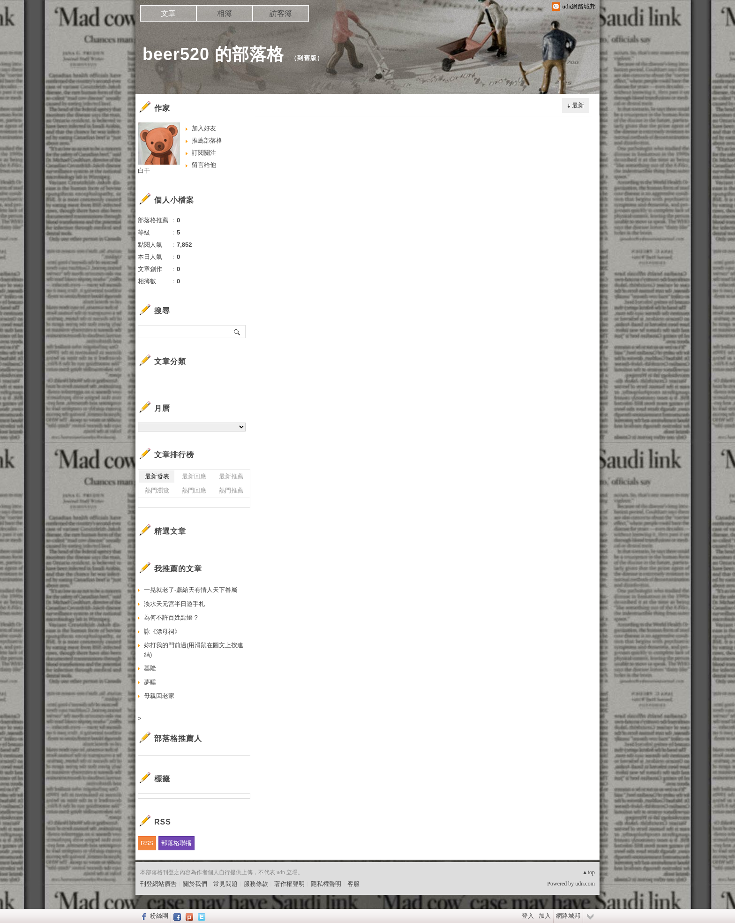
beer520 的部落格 (213, 54)
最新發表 (157, 476)
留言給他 (204, 164)
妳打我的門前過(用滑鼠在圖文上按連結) (193, 650)
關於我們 (195, 883)
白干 (144, 170)
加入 (545, 915)
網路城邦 (568, 915)
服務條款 (256, 883)
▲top (588, 872)
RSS (147, 843)
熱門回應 (194, 490)
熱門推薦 (231, 490)
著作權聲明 (289, 883)
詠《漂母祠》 (162, 631)
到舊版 (307, 57)
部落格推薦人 (178, 738)
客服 (353, 883)
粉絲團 (159, 915)
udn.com (585, 883)
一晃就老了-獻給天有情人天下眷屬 (190, 589)
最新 (578, 105)
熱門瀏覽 (157, 490)
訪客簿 (281, 13)
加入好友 (204, 128)
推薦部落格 (207, 140)
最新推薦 (231, 476)
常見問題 (225, 883)
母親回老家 (159, 695)
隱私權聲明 (326, 883)
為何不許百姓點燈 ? (171, 617)
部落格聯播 (176, 843)
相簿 (224, 13)
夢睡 (150, 682)
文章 (168, 13)
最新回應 (194, 476)
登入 (528, 915)
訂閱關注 (204, 152)
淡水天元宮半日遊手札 (174, 603)
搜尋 (237, 331)
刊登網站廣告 (158, 883)
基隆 (150, 668)
